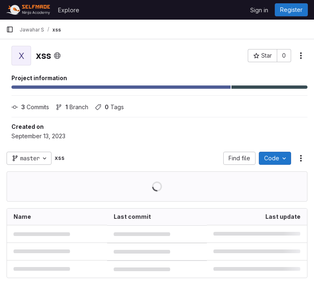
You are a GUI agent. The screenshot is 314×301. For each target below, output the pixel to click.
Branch (72, 106)
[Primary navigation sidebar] (9, 29)
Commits (30, 106)
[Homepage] (28, 9)
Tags (109, 106)
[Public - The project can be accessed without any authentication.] (57, 55)
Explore (68, 10)
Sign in (259, 10)
